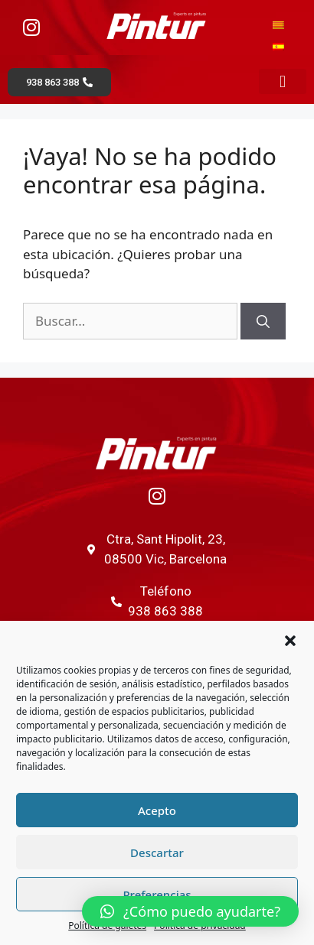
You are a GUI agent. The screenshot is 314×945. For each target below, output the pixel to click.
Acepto (157, 810)
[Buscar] (263, 321)
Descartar (157, 852)
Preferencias (157, 894)
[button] (290, 640)
